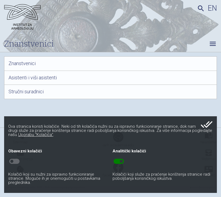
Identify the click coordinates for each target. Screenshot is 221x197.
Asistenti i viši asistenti (33, 77)
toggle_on (119, 161)
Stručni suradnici (26, 91)
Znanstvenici (22, 63)
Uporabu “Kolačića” (35, 134)
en (212, 8)
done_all (206, 124)
